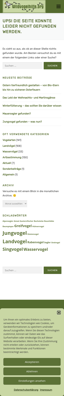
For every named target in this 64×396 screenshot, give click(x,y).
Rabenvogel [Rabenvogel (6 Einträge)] (35, 242)
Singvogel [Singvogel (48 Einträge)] (13, 249)
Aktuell (7, 163)
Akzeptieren (32, 362)
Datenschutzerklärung (26, 389)
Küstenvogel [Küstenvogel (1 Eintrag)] (33, 234)
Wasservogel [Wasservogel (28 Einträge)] (35, 249)
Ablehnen (32, 371)
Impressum (46, 389)
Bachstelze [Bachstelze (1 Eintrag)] (39, 221)
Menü (58, 6)
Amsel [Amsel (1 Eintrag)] (16, 221)
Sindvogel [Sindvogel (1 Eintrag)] (55, 242)
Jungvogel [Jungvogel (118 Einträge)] (15, 232)
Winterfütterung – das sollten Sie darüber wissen (32, 105)
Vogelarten (9, 140)
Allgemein (8, 174)
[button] (59, 312)
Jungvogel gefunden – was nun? (22, 121)
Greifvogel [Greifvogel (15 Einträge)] (23, 225)
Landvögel (9, 145)
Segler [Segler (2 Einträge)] (47, 242)
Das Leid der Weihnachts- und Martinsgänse (29, 97)
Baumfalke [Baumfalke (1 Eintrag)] (49, 221)
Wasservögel (10, 151)
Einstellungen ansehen (32, 380)
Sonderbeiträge (12, 168)
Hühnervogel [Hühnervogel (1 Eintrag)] (38, 226)
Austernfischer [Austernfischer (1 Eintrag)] (26, 221)
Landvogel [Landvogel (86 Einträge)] (15, 241)
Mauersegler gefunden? (17, 113)
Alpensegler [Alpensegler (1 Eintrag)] (8, 221)
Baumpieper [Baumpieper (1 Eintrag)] (8, 226)
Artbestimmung (12, 157)
